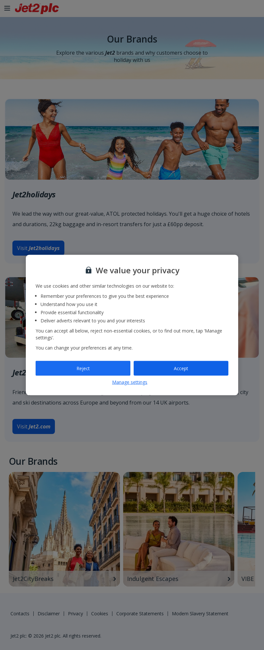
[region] (132, 325)
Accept (181, 368)
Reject (83, 368)
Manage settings (129, 382)
